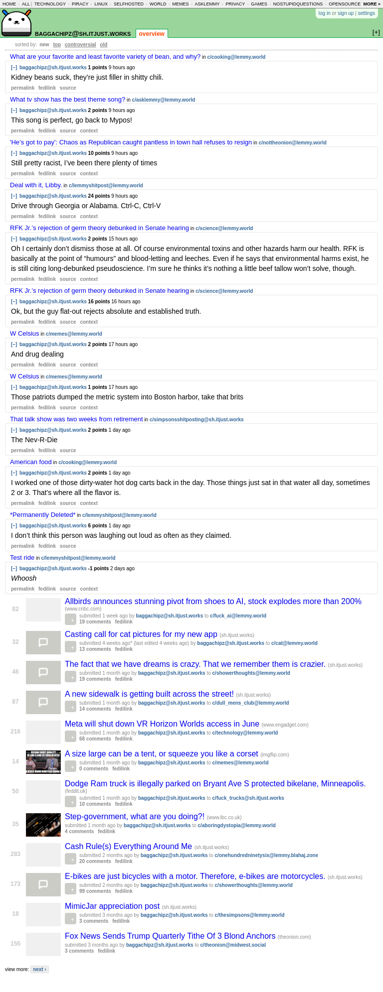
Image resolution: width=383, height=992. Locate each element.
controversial (80, 44)
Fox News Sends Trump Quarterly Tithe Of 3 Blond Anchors (171, 936)
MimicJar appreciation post (113, 906)
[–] (14, 67)
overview (152, 33)
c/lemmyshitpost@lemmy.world (106, 185)
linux (101, 3)
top (57, 44)
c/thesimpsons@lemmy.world (250, 915)
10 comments (95, 804)
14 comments (95, 709)
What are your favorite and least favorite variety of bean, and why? (105, 56)
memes (180, 3)
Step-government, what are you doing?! (136, 816)
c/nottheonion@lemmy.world (293, 142)
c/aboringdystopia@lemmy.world (237, 825)
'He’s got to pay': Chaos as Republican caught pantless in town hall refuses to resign (131, 142)
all (26, 3)
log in (325, 13)
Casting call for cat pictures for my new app (142, 634)
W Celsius (24, 333)
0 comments (93, 768)
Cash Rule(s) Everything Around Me (129, 846)
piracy (80, 3)
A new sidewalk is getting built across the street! (150, 694)
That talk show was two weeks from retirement (76, 419)
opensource (345, 3)
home (9, 3)
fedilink (47, 88)
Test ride (22, 557)
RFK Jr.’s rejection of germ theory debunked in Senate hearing (99, 228)
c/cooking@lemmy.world (236, 57)
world (158, 3)
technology (50, 3)
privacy (235, 3)
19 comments (95, 621)
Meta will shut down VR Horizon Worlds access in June (163, 724)
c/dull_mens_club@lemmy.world (250, 703)
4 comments (79, 831)
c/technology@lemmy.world (245, 733)
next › (39, 969)
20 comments (95, 861)
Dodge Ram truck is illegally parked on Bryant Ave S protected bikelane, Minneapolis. (215, 783)
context (89, 130)
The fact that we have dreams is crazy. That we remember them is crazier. (196, 664)
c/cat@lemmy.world (294, 643)
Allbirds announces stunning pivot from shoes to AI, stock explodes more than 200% (213, 601)
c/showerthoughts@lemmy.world (251, 673)
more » (372, 3)
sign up (346, 13)
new (44, 44)
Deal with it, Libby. (36, 185)
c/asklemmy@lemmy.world (163, 100)
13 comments (95, 649)
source (68, 88)
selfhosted (129, 3)
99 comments (95, 891)
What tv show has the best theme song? (67, 99)
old (103, 44)
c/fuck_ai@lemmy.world (238, 616)
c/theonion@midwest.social (233, 945)
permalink (22, 88)
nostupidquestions (298, 3)
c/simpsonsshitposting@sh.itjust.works (197, 419)
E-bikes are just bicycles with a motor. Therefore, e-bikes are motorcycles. (196, 876)
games (259, 3)
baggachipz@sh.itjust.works (83, 33)
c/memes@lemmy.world (74, 334)
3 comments (93, 921)
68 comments (95, 739)
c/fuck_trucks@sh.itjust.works (248, 798)
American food (31, 462)
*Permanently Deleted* (43, 514)
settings (366, 13)
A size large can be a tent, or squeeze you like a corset (162, 753)
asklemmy (206, 3)
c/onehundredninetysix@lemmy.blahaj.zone (266, 855)
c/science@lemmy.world (224, 228)
